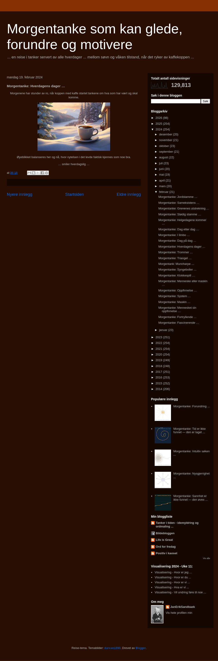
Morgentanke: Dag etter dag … (178, 229)
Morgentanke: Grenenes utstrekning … (183, 208)
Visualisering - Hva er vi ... (172, 587)
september (166, 151)
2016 (159, 377)
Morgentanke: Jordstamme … (177, 197)
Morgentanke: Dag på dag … (177, 240)
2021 (159, 348)
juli (161, 163)
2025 (159, 123)
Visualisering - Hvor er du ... (173, 577)
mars (163, 186)
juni (162, 169)
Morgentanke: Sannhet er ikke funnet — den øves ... (190, 497)
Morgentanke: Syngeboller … (177, 269)
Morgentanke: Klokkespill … (176, 275)
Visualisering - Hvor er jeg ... (173, 572)
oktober (164, 146)
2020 (159, 354)
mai (162, 174)
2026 (159, 117)
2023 (159, 337)
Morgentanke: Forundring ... (191, 406)
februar (164, 192)
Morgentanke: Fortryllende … (177, 317)
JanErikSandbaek (182, 607)
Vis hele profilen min (179, 612)
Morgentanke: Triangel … (174, 258)
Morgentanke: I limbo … (174, 235)
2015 (159, 383)
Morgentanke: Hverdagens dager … (181, 246)
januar (163, 330)
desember (166, 134)
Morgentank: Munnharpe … (176, 264)
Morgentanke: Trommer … (175, 252)
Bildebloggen (165, 533)
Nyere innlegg (19, 194)
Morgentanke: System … (174, 296)
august (164, 157)
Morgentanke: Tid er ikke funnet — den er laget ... (189, 430)
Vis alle (206, 558)
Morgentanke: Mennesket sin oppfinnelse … (177, 309)
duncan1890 (112, 648)
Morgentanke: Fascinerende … (178, 322)
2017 (159, 371)
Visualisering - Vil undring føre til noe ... (180, 592)
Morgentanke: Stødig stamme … (179, 214)
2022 (159, 343)
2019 (159, 360)
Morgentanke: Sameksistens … (178, 202)
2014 (159, 389)
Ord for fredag (166, 546)
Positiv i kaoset (166, 553)
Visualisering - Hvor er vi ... (172, 582)
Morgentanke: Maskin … (174, 302)
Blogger (141, 648)
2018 (159, 366)
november (166, 140)
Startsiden (74, 194)
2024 (159, 129)
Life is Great (164, 540)
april (162, 180)
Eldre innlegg (129, 194)
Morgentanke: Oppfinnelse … (177, 290)
